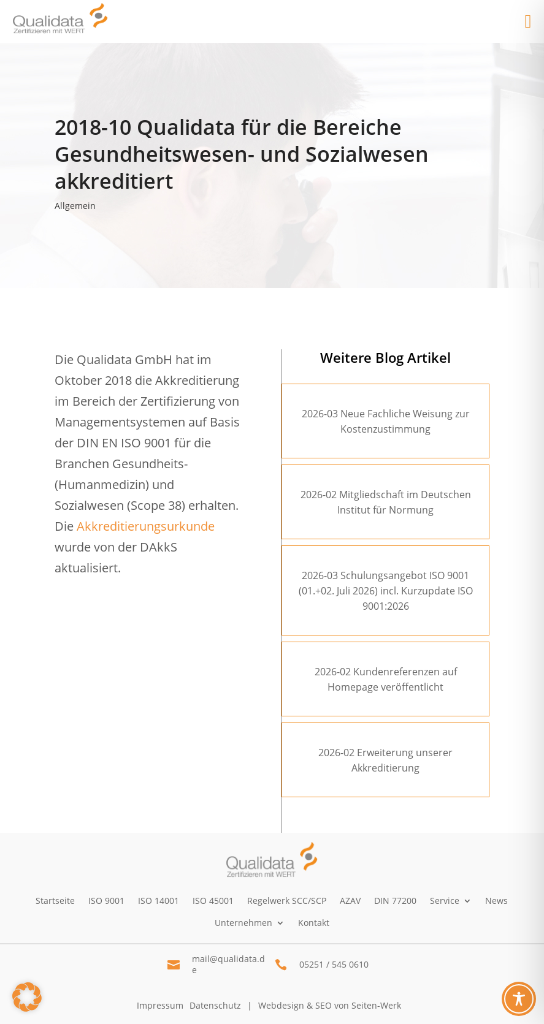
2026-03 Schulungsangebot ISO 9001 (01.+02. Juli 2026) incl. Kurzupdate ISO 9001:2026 (386, 591)
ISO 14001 (158, 900)
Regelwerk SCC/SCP (286, 900)
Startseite (55, 900)
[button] (27, 997)
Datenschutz (215, 1005)
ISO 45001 (213, 900)
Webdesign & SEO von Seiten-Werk (329, 1005)
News (496, 900)
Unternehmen (243, 922)
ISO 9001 (106, 900)
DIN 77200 (395, 900)
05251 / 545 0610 (334, 964)
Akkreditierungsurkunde (146, 526)
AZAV (350, 900)
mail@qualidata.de (228, 964)
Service (444, 900)
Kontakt (313, 922)
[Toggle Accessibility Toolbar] (519, 999)
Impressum (160, 1005)
